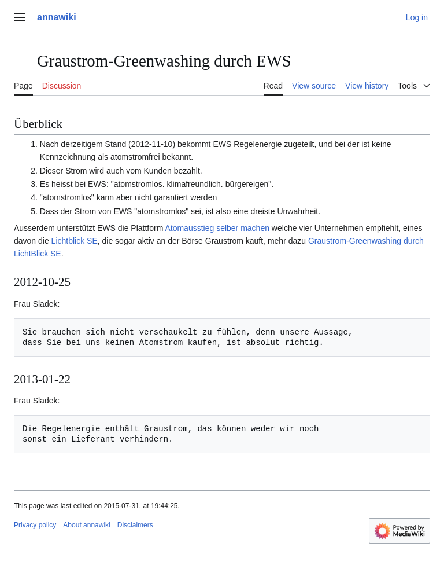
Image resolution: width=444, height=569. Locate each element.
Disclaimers (135, 525)
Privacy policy (35, 525)
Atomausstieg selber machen (217, 228)
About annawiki (86, 525)
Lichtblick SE (74, 240)
